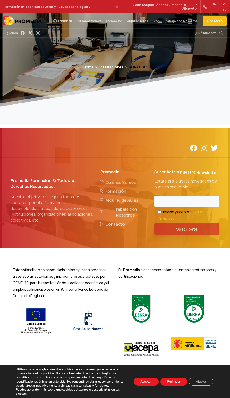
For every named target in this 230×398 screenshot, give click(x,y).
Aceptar (146, 381)
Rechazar (173, 381)
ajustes (21, 394)
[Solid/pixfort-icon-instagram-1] (204, 147)
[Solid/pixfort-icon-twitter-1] (214, 147)
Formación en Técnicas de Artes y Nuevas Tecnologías (47, 7)
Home (88, 67)
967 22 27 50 (215, 7)
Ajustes (201, 381)
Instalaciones (108, 67)
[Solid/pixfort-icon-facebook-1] (193, 147)
